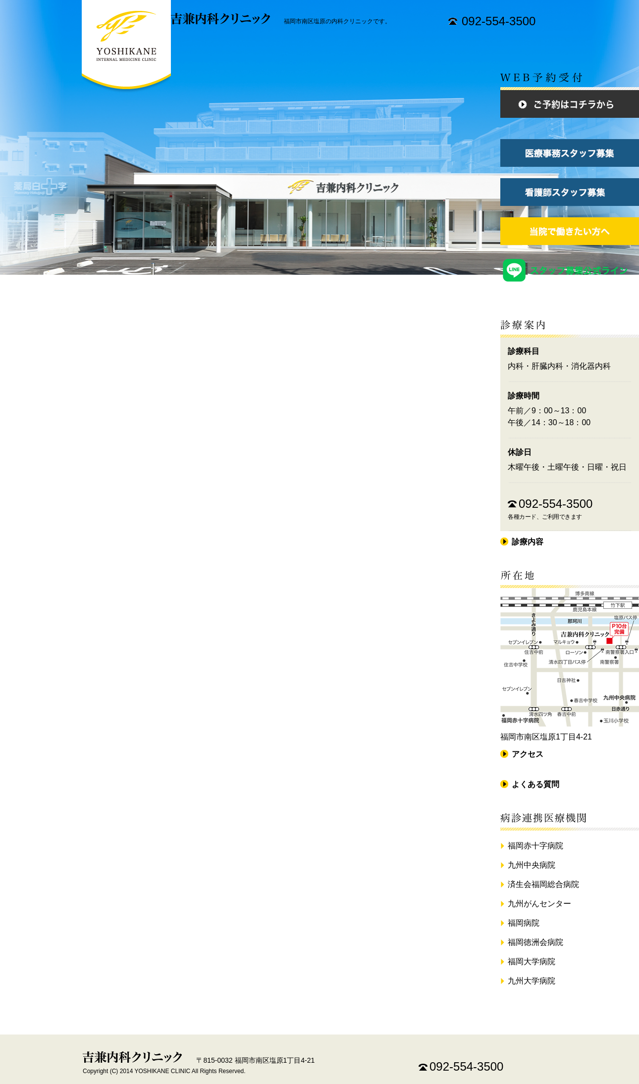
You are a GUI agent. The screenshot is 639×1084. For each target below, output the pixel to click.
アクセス (527, 754)
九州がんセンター (539, 903)
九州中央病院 (531, 865)
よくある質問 (535, 784)
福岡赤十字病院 (535, 845)
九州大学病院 (531, 981)
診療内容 (527, 542)
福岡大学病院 (531, 961)
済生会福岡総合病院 (543, 884)
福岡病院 (523, 923)
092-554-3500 (498, 21)
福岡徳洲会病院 (535, 942)
